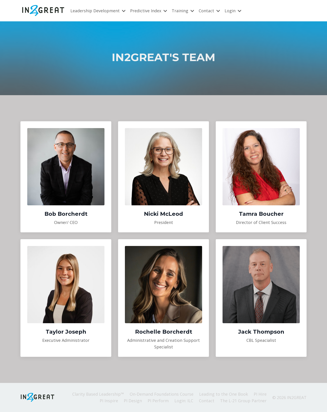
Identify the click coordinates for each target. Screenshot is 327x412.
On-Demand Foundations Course (161, 394)
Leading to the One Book (223, 394)
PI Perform (158, 400)
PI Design (133, 400)
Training (183, 10)
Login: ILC (183, 400)
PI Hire (260, 394)
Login (233, 10)
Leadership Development (98, 10)
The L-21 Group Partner (243, 400)
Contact (209, 10)
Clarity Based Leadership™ (98, 394)
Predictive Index (148, 10)
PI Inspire (109, 400)
